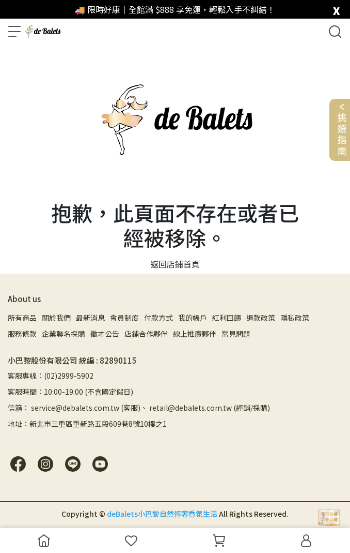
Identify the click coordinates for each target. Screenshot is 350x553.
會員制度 (124, 317)
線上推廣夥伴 (194, 333)
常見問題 (235, 333)
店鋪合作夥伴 (146, 333)
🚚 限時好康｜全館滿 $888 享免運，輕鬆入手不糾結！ (175, 9)
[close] (336, 9)
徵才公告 (104, 333)
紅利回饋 (226, 317)
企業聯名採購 (63, 333)
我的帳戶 (192, 317)
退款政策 (260, 317)
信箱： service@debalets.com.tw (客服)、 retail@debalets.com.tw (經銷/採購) (139, 407)
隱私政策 (294, 317)
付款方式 (158, 317)
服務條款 (22, 333)
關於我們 (56, 317)
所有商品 (22, 317)
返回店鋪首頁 (175, 264)
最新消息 (90, 317)
